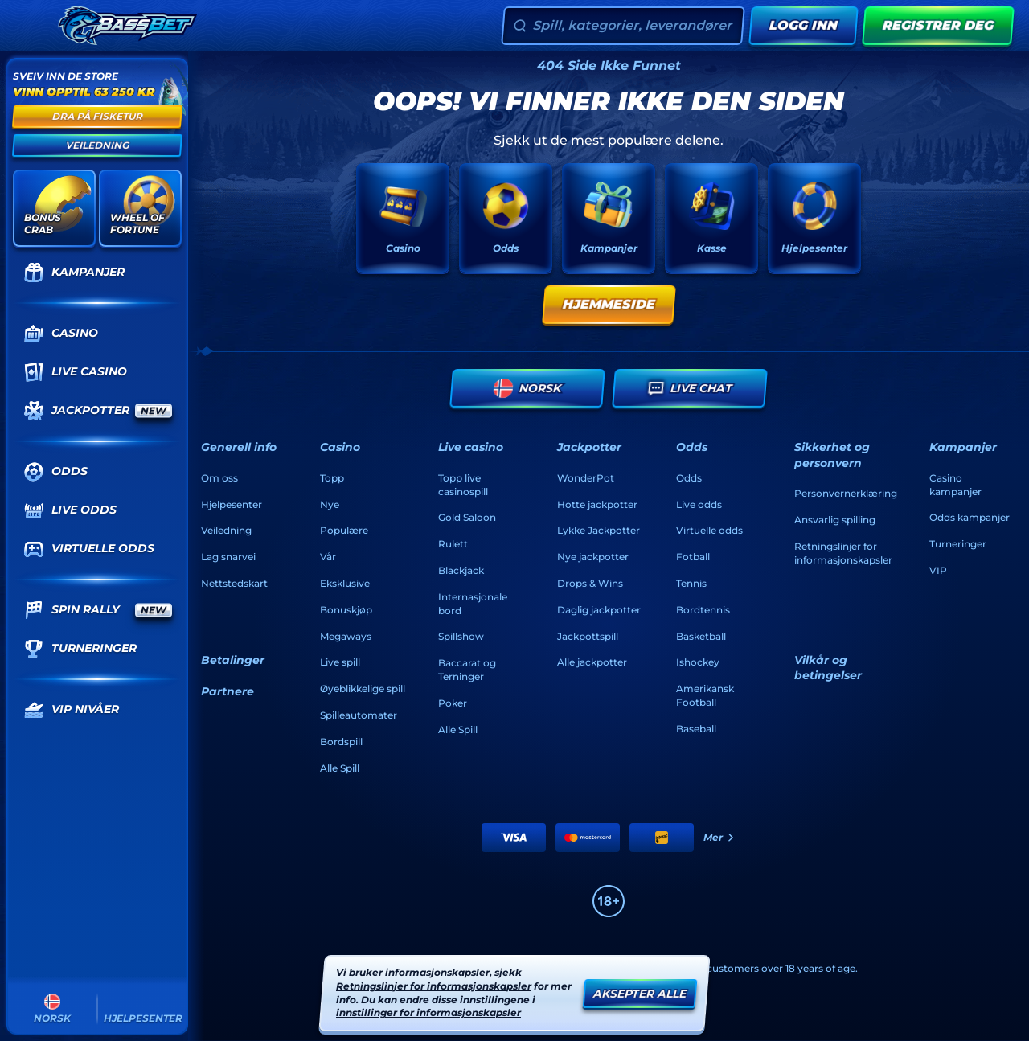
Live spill (340, 662)
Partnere (227, 691)
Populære (344, 530)
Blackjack (461, 570)
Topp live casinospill (463, 485)
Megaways (345, 636)
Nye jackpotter (593, 557)
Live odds (699, 504)
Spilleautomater (358, 715)
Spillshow (461, 636)
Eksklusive (345, 583)
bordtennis (703, 610)
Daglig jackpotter (599, 610)
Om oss (219, 478)
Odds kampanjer (969, 517)
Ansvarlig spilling (834, 520)
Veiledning (226, 530)
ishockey (697, 662)
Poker (452, 703)
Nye (329, 504)
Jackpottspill (587, 636)
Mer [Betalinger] (719, 837)
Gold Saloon (467, 517)
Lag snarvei (228, 557)
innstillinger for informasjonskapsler (428, 1012)
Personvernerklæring (845, 493)
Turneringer (957, 544)
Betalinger (232, 660)
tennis (691, 583)
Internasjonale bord (472, 604)
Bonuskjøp (346, 610)
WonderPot (585, 478)
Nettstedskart (234, 583)
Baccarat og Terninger (467, 669)
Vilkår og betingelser (828, 668)
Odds (689, 478)
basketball (701, 636)
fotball (693, 557)
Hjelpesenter (231, 504)
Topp (332, 478)
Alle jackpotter (592, 662)
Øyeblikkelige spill (362, 688)
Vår (328, 557)
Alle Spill (339, 768)
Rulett (453, 544)
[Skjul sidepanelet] (30, 25)
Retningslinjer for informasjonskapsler (843, 553)
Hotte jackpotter (597, 504)
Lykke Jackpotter (598, 530)
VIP (938, 570)
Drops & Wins (590, 583)
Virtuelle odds (709, 530)
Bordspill (341, 742)
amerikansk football (705, 695)
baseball (696, 729)
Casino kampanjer (955, 485)
